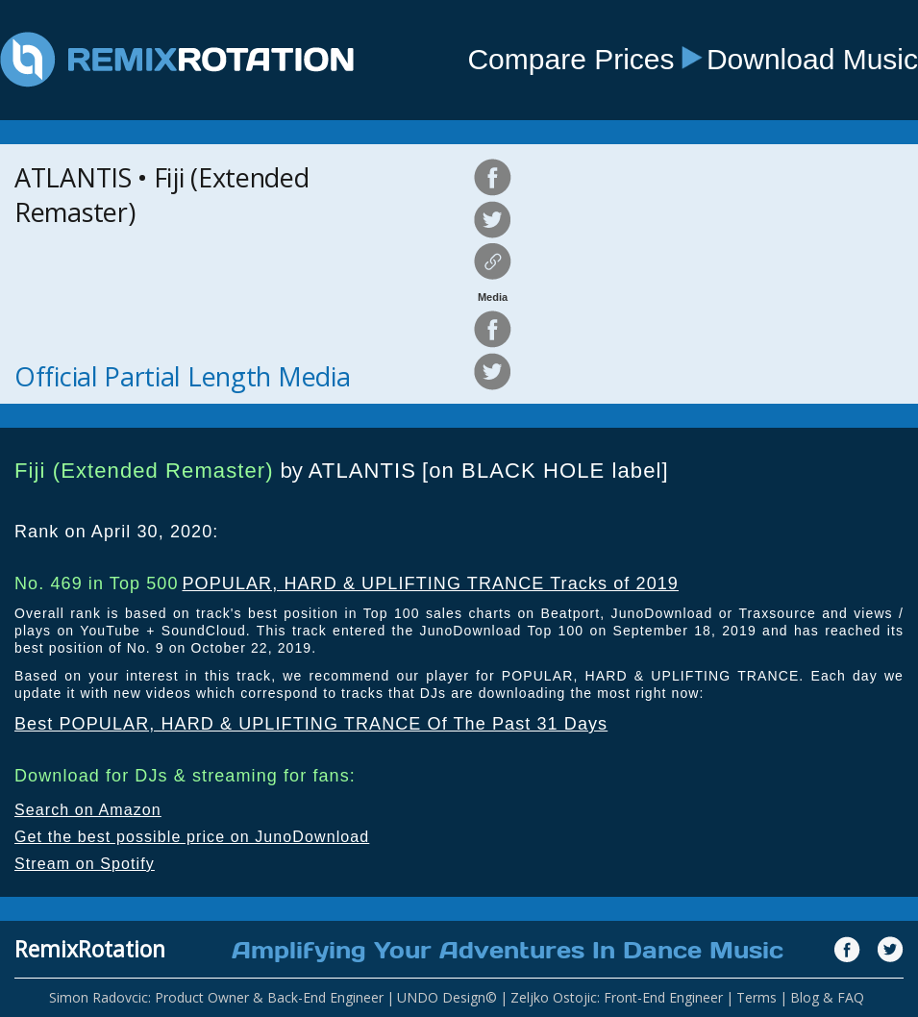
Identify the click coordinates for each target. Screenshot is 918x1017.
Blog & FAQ (827, 997)
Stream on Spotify (84, 864)
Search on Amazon (87, 810)
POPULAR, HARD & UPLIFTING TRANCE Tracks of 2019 (430, 583)
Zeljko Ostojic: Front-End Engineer (616, 997)
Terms (756, 997)
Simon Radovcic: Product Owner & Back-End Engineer (216, 997)
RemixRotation (89, 948)
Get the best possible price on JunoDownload (191, 837)
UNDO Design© (447, 997)
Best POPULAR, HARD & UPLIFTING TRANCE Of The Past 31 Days (311, 723)
